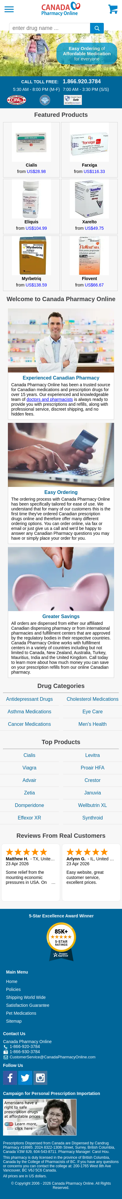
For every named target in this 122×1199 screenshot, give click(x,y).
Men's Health (93, 724)
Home (11, 981)
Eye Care (93, 711)
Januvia (92, 792)
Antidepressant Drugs (29, 699)
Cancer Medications (29, 724)
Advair (29, 780)
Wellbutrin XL (92, 805)
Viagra (29, 767)
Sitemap (14, 1021)
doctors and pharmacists (50, 399)
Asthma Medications (29, 711)
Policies (13, 989)
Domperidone (29, 805)
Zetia (29, 792)
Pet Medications (21, 1013)
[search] (97, 28)
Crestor (92, 780)
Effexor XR (29, 817)
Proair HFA (92, 767)
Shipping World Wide (26, 997)
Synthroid (92, 817)
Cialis (29, 755)
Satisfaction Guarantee (27, 1005)
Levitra (92, 755)
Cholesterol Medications (93, 699)
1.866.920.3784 (82, 81)
